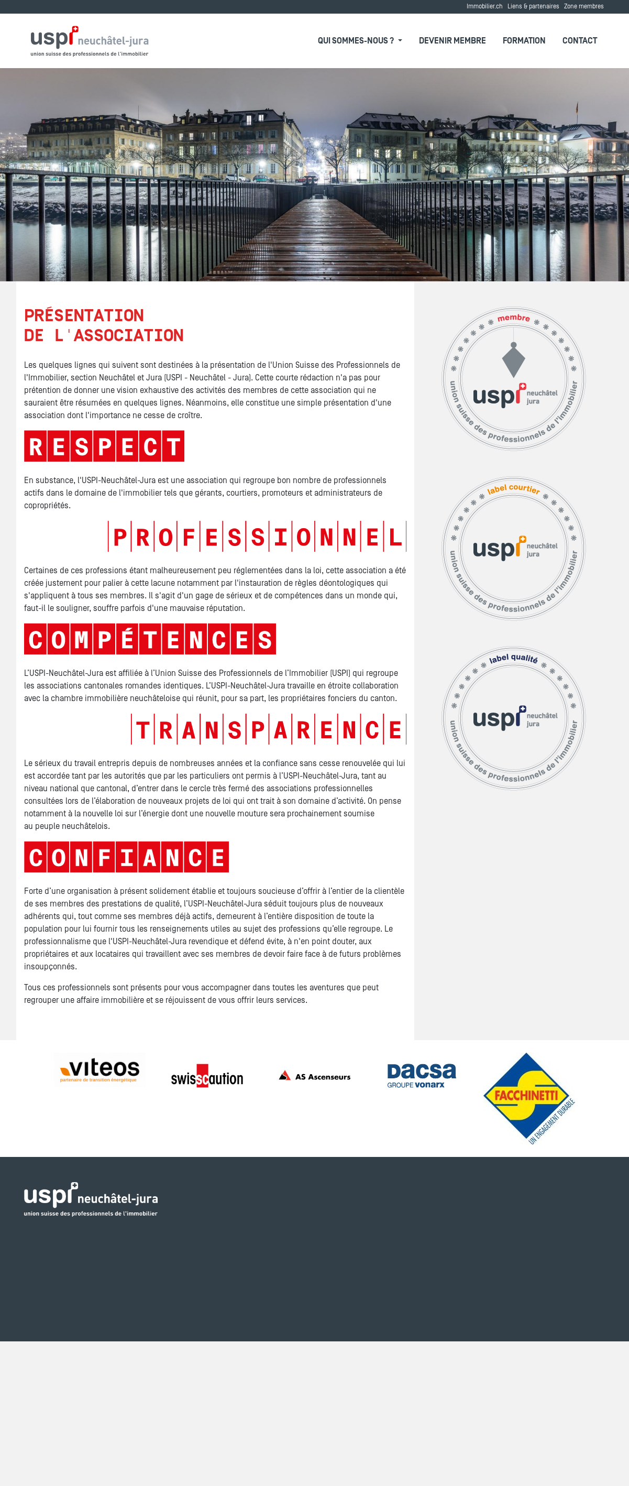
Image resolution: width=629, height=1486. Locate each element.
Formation (524, 41)
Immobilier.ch (485, 6)
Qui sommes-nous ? (356, 41)
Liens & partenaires (533, 6)
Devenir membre (452, 41)
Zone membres (584, 6)
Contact (579, 41)
